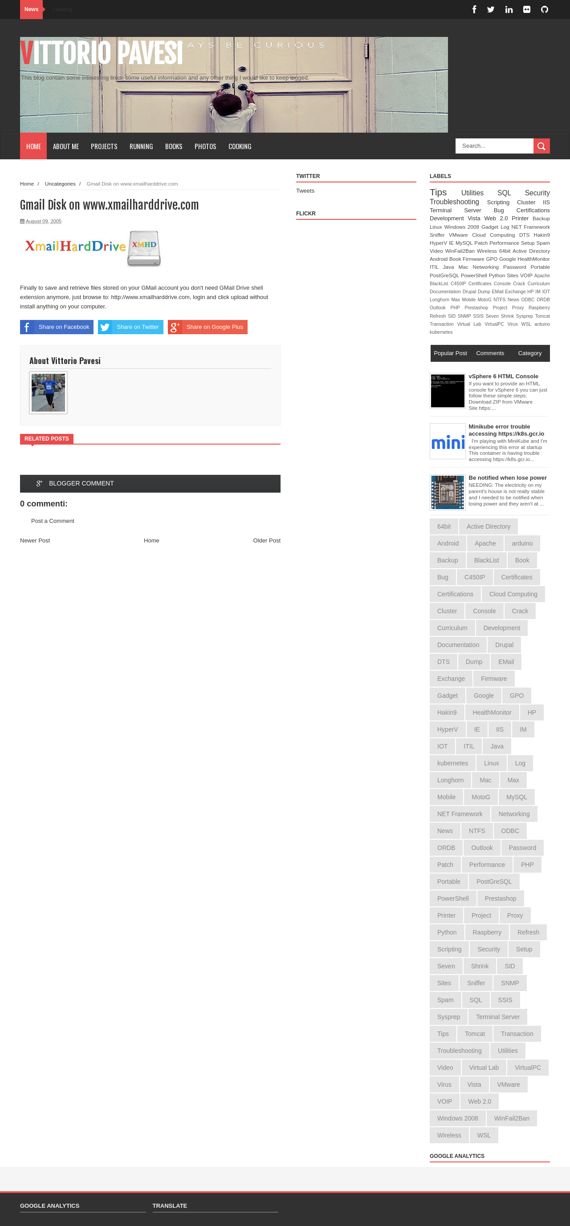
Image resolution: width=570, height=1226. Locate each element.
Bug (505, 210)
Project (502, 307)
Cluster (530, 202)
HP (531, 291)
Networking (488, 267)
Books (174, 146)
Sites (513, 275)
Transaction (443, 324)
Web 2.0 (498, 218)
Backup (541, 218)
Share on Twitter (128, 327)
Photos (205, 146)
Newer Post (35, 540)
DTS (526, 235)
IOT (546, 291)
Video (437, 251)
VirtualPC (495, 324)
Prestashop (478, 307)
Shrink (508, 316)
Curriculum (539, 283)
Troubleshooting (458, 202)
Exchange (516, 291)
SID (453, 316)
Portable (540, 267)
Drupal (470, 291)
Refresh (439, 316)
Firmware (474, 259)
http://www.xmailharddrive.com (150, 297)
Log (506, 227)
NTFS (500, 299)
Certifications (533, 210)
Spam (543, 243)
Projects (104, 146)
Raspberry (539, 307)
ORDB (543, 299)
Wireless (488, 251)
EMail (498, 291)
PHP (458, 307)
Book (456, 259)
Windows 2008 (462, 227)
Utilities (479, 193)
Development (449, 218)
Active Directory (531, 251)
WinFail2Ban (461, 251)
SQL (511, 193)
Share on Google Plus (205, 327)
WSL (528, 324)
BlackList (440, 283)
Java (451, 267)
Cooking (240, 146)
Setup (528, 243)
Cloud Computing (495, 235)
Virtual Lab (470, 324)
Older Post (267, 540)
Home (33, 146)
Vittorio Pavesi (101, 54)
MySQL (465, 243)
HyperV (439, 243)
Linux (437, 227)
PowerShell (475, 275)
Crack (520, 283)
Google (508, 259)
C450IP (459, 283)
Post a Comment (52, 521)
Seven (493, 316)
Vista (476, 218)
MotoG (486, 299)
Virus (514, 324)
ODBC (529, 299)
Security (537, 193)
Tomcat (542, 316)
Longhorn (440, 299)
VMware (460, 235)
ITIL (436, 267)
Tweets (305, 190)
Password (516, 267)
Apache (542, 275)
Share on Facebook (54, 327)
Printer (522, 218)
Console (503, 283)
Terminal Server (462, 210)
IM (538, 291)
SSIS (479, 316)
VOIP (527, 275)
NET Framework (531, 227)
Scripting (502, 202)
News (514, 299)
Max (456, 299)
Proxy (520, 307)
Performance (505, 243)
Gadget (491, 227)
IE (452, 243)
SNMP (465, 316)
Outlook (440, 307)
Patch (481, 243)
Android (439, 259)
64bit (506, 251)
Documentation (446, 291)
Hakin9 (542, 235)
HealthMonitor (533, 259)
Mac (465, 267)
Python (498, 275)
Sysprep (525, 316)
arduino (542, 324)
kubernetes (441, 332)
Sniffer (439, 235)
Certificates (481, 283)
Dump (485, 291)
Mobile (470, 299)
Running (141, 146)
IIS (546, 202)
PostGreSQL (445, 275)
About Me (66, 146)
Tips (445, 192)
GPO (492, 259)
